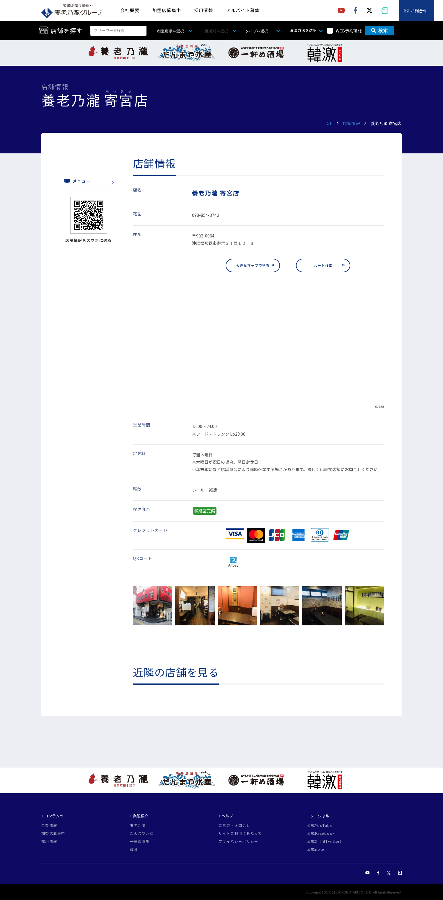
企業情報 (49, 825)
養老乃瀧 (138, 825)
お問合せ (419, 11)
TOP (328, 123)
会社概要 (129, 10)
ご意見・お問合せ (234, 825)
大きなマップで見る (252, 265)
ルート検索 (323, 265)
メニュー (77, 181)
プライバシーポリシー (238, 841)
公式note (315, 849)
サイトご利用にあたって (240, 833)
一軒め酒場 (140, 841)
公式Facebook (321, 833)
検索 (379, 30)
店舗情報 (351, 123)
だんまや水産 (142, 833)
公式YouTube (319, 825)
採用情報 (203, 10)
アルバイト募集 (243, 10)
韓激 (134, 849)
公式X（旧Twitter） (325, 841)
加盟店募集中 (166, 10)
